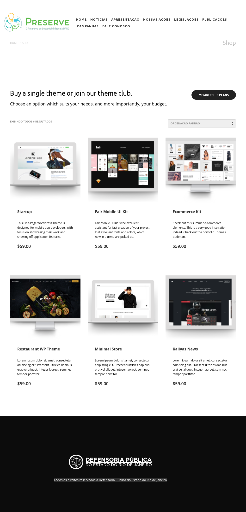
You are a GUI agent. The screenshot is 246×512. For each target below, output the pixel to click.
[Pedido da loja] (202, 123)
